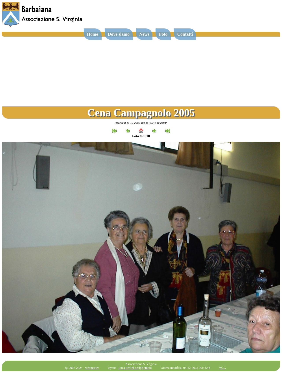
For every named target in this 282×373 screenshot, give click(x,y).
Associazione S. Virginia (141, 364)
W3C (222, 367)
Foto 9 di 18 (141, 136)
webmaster (92, 367)
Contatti (185, 34)
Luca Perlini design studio (135, 367)
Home (92, 34)
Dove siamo (119, 34)
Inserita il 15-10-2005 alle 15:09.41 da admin (141, 122)
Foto (163, 34)
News (144, 34)
